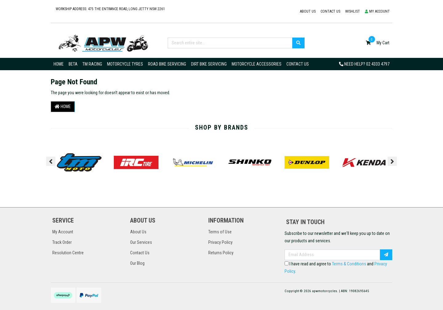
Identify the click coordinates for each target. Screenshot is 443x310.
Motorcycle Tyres (125, 64)
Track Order (62, 242)
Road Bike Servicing (167, 64)
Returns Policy (220, 252)
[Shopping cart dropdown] (377, 42)
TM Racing (92, 64)
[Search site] (298, 43)
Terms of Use (220, 231)
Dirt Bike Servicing (209, 64)
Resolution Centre (68, 252)
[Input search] (230, 43)
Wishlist (352, 11)
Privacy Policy (220, 242)
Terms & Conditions (349, 263)
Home (59, 64)
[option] (79, 162)
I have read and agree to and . (336, 267)
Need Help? (364, 64)
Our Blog (137, 263)
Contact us (330, 11)
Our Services (141, 242)
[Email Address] (332, 254)
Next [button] (392, 161)
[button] (377, 11)
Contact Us (297, 64)
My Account (62, 231)
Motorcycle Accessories (256, 64)
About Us (308, 11)
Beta (73, 64)
